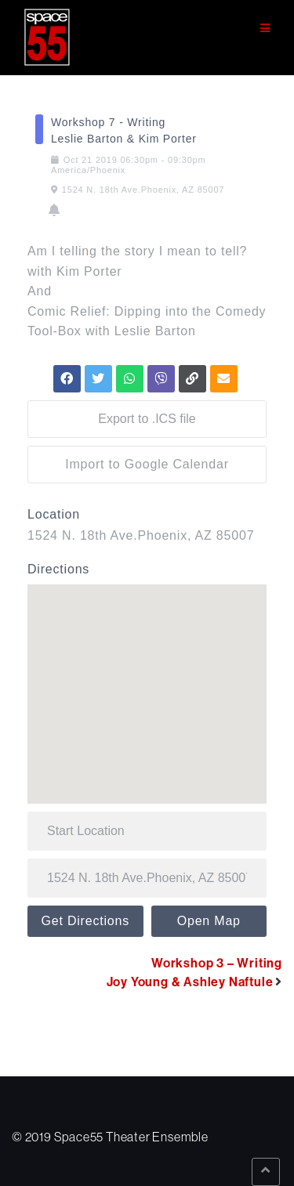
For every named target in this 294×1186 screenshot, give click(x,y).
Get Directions (85, 920)
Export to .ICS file (147, 418)
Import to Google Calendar (147, 464)
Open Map (209, 920)
